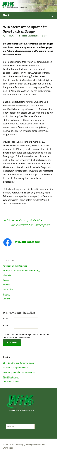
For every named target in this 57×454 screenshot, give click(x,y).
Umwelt (6, 294)
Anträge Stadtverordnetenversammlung (21, 270)
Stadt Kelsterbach (11, 377)
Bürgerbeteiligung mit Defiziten (23, 220)
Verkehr (6, 298)
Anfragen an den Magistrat (15, 265)
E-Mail (5, 325)
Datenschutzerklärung (13, 444)
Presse (24, 35)
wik (45, 35)
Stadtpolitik (33, 35)
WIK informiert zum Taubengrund (32, 225)
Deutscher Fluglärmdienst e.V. (16, 367)
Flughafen (7, 275)
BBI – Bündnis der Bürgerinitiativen (19, 363)
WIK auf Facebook (27, 242)
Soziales (6, 284)
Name (5, 318)
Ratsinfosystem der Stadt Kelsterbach (20, 372)
